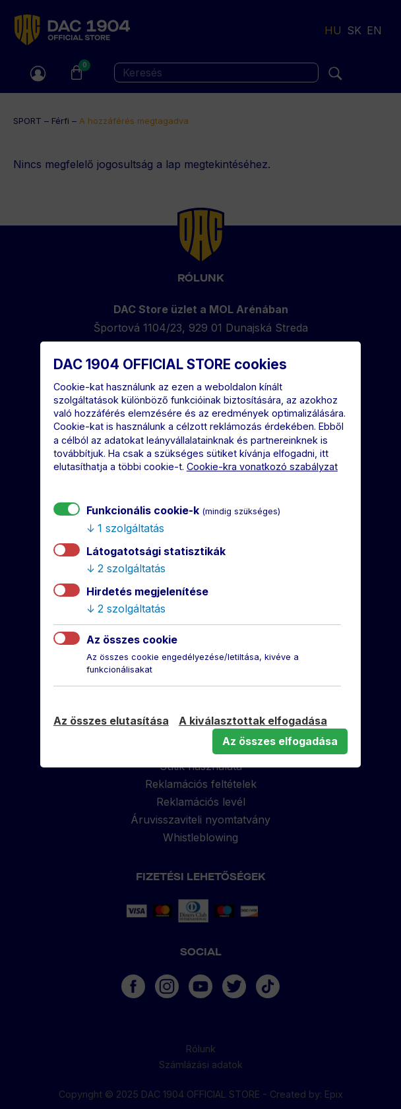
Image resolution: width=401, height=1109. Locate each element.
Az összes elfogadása (280, 741)
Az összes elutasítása (111, 720)
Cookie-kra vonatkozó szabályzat (262, 466)
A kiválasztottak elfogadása (253, 720)
